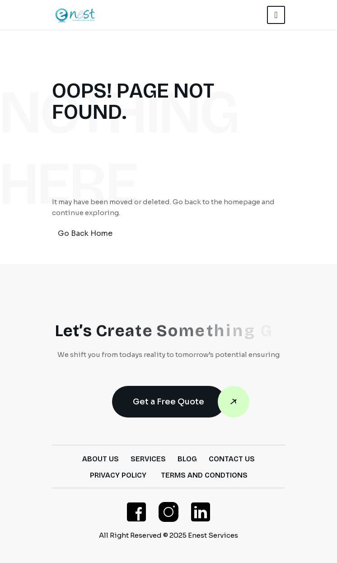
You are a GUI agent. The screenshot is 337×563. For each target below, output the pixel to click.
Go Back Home (85, 233)
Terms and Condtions (204, 475)
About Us (100, 459)
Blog (187, 459)
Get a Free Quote (179, 402)
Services (148, 459)
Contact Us (232, 459)
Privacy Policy (118, 475)
